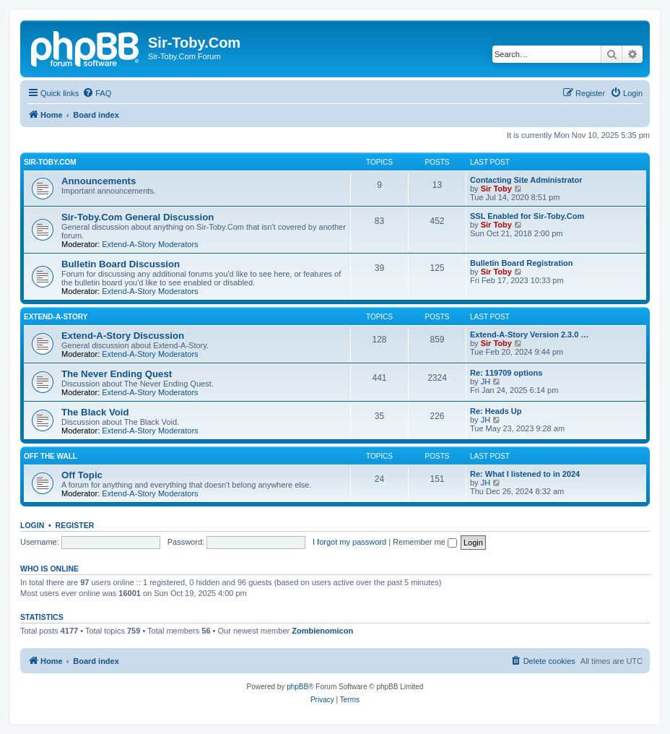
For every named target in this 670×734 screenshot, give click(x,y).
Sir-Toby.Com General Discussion (137, 217)
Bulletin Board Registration (521, 263)
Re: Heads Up (496, 411)
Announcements (98, 181)
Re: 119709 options (506, 372)
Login (32, 525)
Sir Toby (496, 188)
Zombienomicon (322, 630)
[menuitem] (96, 93)
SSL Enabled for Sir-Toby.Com (527, 216)
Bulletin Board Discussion (120, 264)
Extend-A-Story (55, 317)
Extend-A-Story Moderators (150, 244)
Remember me (425, 541)
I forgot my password (349, 541)
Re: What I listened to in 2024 (525, 474)
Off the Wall (50, 456)
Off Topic (82, 475)
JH (485, 381)
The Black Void (95, 412)
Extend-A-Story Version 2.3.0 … (529, 334)
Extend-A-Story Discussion (122, 335)
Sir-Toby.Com (50, 162)
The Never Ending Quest (116, 373)
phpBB (297, 687)
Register (75, 525)
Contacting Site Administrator (526, 180)
